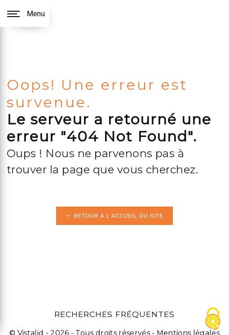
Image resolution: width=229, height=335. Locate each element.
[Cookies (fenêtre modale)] (213, 319)
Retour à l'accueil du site (114, 215)
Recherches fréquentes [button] (114, 314)
